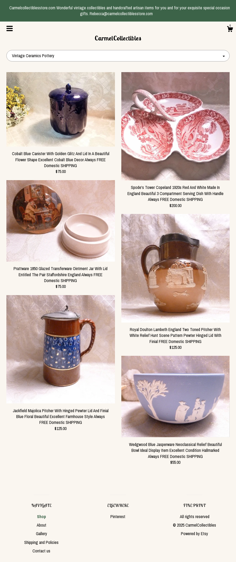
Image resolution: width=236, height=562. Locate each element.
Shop (41, 516)
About (41, 525)
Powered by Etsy (194, 533)
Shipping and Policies (41, 542)
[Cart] (230, 30)
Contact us (41, 551)
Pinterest (117, 516)
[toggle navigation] (9, 28)
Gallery (41, 533)
